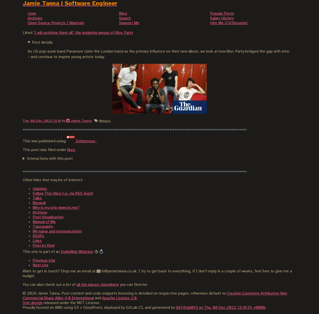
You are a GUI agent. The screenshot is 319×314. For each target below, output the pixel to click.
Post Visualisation (48, 217)
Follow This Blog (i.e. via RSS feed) (63, 193)
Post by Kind (43, 245)
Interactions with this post (50, 159)
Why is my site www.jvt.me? (56, 208)
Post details (42, 42)
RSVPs (38, 236)
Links (37, 241)
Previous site (44, 260)
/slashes (40, 189)
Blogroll (39, 203)
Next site (41, 265)
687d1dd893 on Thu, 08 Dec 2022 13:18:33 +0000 (220, 308)
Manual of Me (44, 222)
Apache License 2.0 (119, 298)
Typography (43, 227)
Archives (40, 212)
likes (71, 150)
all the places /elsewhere (98, 285)
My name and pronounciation (57, 231)
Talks (37, 198)
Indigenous (81, 141)
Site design (33, 303)
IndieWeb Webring (77, 252)
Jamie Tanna (81, 121)
